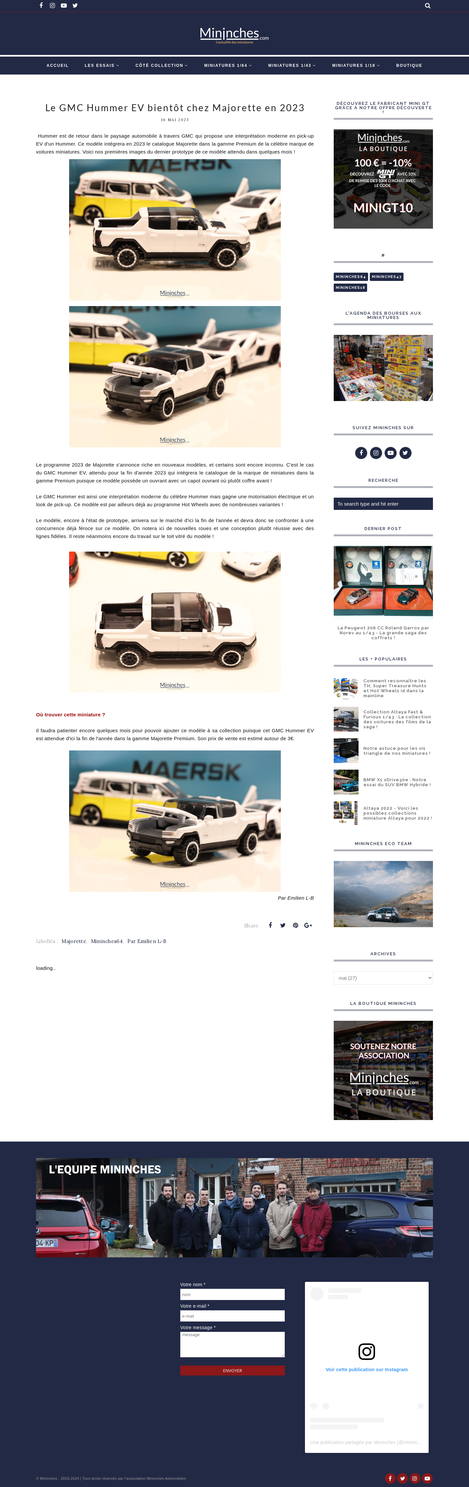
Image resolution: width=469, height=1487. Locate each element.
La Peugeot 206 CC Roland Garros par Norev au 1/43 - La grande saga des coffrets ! (383, 632)
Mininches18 (350, 288)
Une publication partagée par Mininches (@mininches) (368, 1442)
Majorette (74, 941)
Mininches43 (387, 277)
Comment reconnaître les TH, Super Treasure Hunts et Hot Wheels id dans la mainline (395, 688)
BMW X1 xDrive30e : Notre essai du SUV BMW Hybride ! (397, 782)
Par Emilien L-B (147, 941)
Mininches (48, 1478)
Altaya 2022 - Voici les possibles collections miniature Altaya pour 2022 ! (397, 813)
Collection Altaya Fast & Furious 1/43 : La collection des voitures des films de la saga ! (397, 719)
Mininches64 (107, 941)
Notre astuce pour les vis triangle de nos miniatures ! (397, 751)
